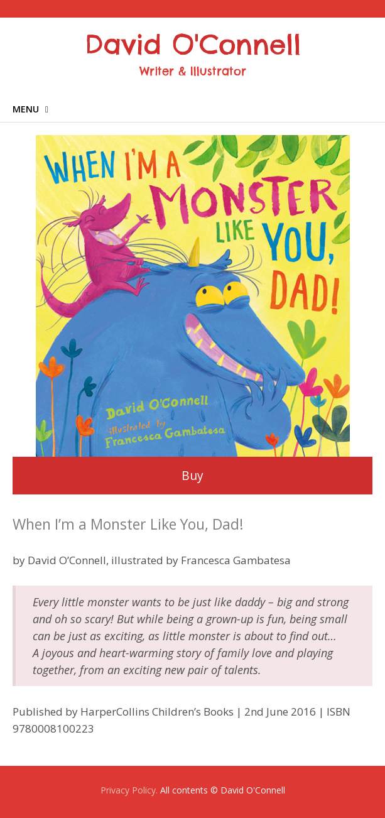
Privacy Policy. (129, 790)
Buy (192, 475)
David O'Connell (193, 44)
